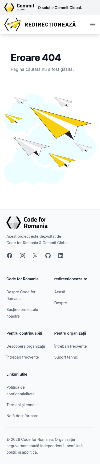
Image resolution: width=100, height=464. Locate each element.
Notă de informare (22, 415)
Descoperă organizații (25, 346)
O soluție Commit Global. (60, 7)
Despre (60, 303)
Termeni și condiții (22, 405)
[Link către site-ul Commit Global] (21, 7)
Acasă (59, 292)
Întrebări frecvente (22, 357)
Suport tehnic (66, 357)
